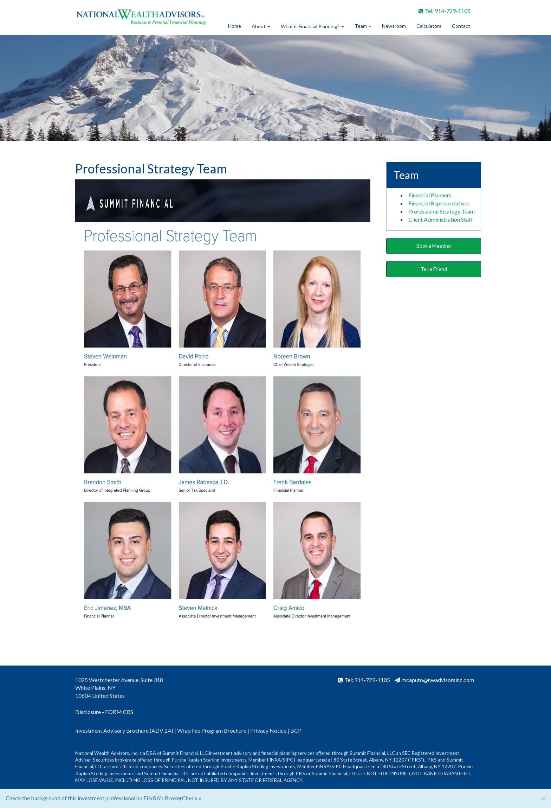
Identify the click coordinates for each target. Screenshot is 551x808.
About (259, 26)
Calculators (428, 26)
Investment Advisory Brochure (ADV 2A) (124, 730)
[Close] (543, 798)
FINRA (274, 760)
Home (234, 26)
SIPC (288, 760)
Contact (461, 26)
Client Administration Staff (440, 219)
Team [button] (363, 26)
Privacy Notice (268, 730)
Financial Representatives (439, 203)
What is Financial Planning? (310, 26)
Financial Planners (430, 195)
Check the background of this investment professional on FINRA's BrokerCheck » (103, 798)
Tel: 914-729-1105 (445, 10)
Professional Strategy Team (441, 211)
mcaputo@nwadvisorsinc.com (434, 679)
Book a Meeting (433, 246)
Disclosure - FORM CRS (104, 711)
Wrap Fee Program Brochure (211, 730)
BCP (296, 730)
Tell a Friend (434, 269)
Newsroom (394, 26)
